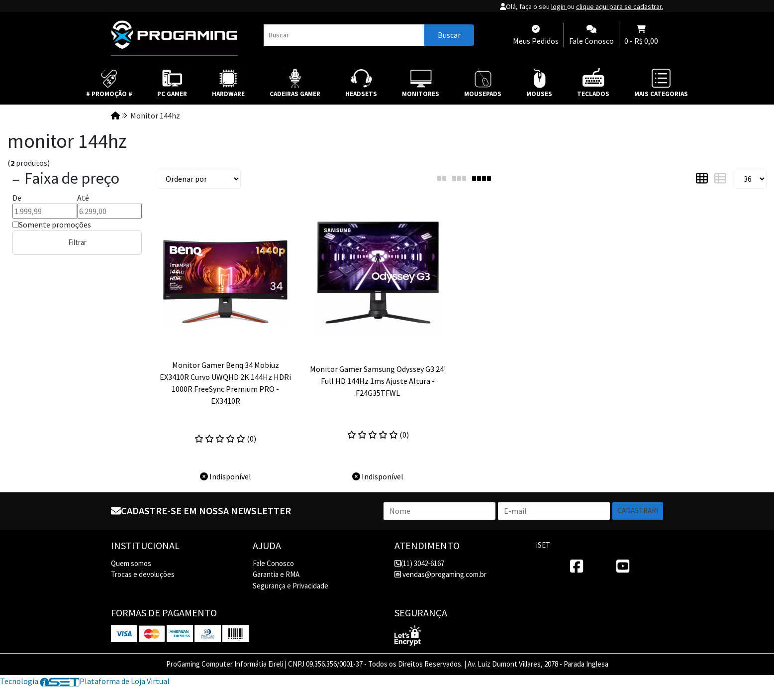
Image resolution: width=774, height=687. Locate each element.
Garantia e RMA (276, 574)
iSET (543, 545)
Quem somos (131, 563)
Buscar (449, 35)
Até (83, 198)
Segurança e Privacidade (290, 585)
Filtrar (77, 242)
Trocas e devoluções (143, 574)
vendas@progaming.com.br (440, 574)
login (559, 6)
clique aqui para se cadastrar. (619, 6)
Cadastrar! (637, 510)
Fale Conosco (273, 563)
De (16, 198)
